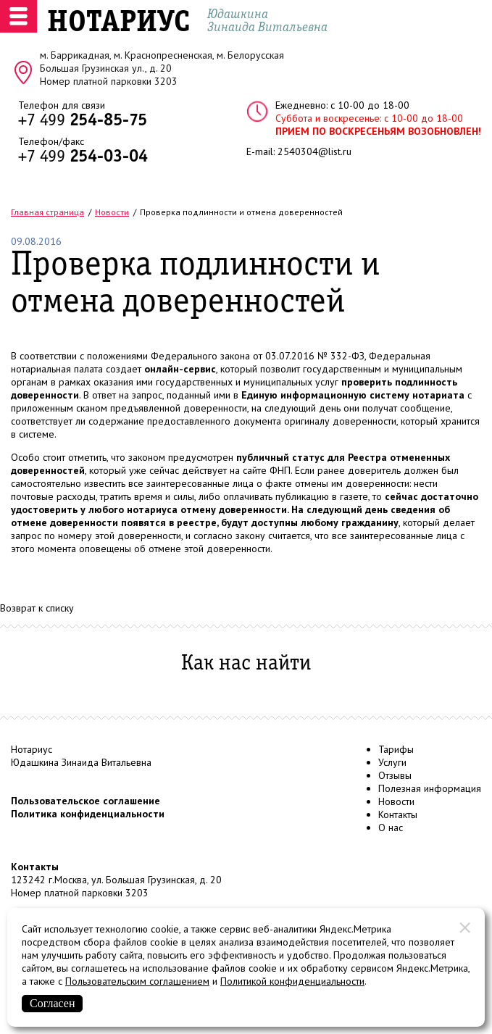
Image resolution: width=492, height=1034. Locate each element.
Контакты (397, 814)
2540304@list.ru (314, 151)
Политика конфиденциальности (87, 813)
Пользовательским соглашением (137, 981)
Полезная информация (429, 788)
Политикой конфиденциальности (292, 981)
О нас (390, 827)
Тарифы (396, 749)
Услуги (392, 762)
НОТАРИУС (118, 23)
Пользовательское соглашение (85, 800)
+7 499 (82, 121)
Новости (396, 801)
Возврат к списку (37, 607)
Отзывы (395, 775)
